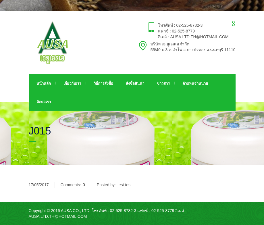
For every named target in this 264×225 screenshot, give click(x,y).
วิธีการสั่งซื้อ (103, 83)
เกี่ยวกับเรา (72, 83)
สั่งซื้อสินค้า (135, 83)
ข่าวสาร (163, 83)
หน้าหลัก (43, 83)
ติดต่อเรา (43, 102)
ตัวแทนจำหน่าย (195, 83)
